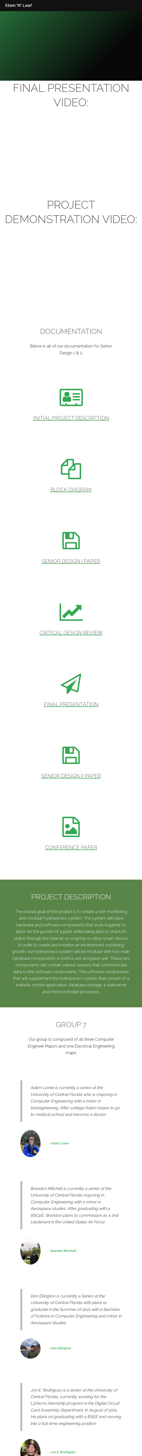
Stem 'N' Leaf (18, 5)
